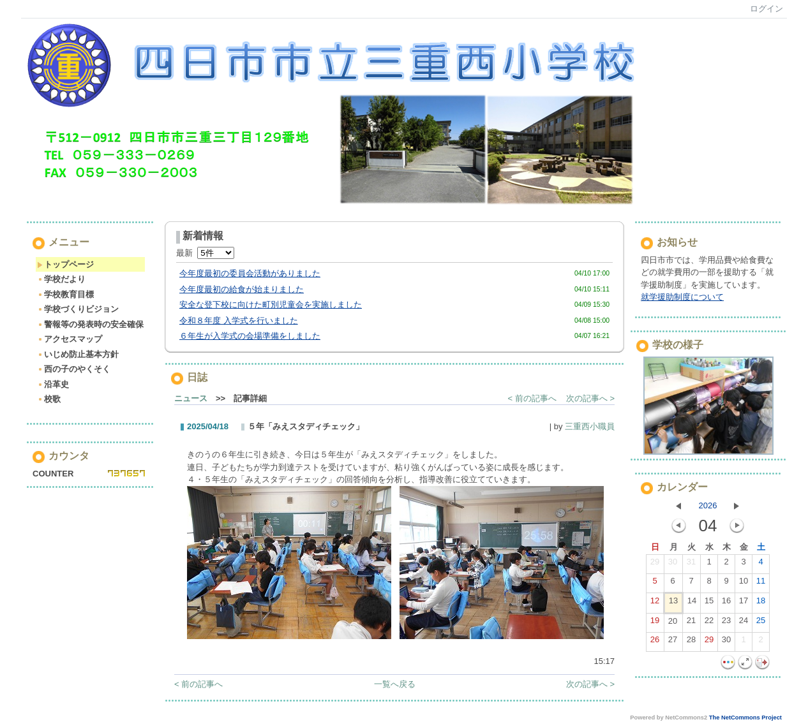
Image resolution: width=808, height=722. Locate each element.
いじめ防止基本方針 (78, 354)
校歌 (49, 399)
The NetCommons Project (745, 717)
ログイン (766, 8)
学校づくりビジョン (78, 309)
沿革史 (53, 384)
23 (726, 623)
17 (743, 603)
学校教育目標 (65, 294)
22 (709, 623)
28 (691, 642)
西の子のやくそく (73, 369)
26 (654, 642)
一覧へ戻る (394, 684)
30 (672, 564)
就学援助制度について (682, 297)
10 (743, 583)
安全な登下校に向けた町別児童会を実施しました (270, 304)
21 (691, 623)
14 (691, 603)
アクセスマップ (69, 339)
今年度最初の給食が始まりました (241, 289)
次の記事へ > (590, 398)
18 (760, 603)
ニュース (190, 398)
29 (654, 564)
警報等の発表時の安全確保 (90, 324)
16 (726, 603)
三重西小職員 (590, 426)
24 (743, 623)
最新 (205, 253)
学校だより (61, 279)
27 (672, 642)
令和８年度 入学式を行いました (238, 320)
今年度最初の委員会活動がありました (249, 273)
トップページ (65, 264)
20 (672, 623)
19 (654, 623)
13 (673, 603)
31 (691, 564)
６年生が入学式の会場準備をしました (249, 336)
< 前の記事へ (532, 398)
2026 (708, 505)
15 (709, 603)
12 (654, 603)
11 (760, 583)
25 (760, 623)
